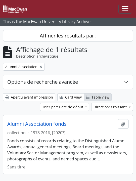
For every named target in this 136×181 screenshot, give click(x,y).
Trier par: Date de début (63, 107)
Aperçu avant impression (29, 97)
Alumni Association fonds (37, 124)
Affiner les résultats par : (68, 35)
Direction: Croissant (111, 107)
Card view (71, 97)
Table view (97, 97)
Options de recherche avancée (42, 81)
